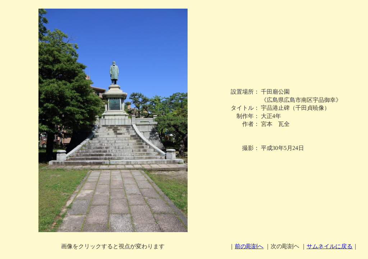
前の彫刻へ (249, 246)
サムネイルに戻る (330, 246)
